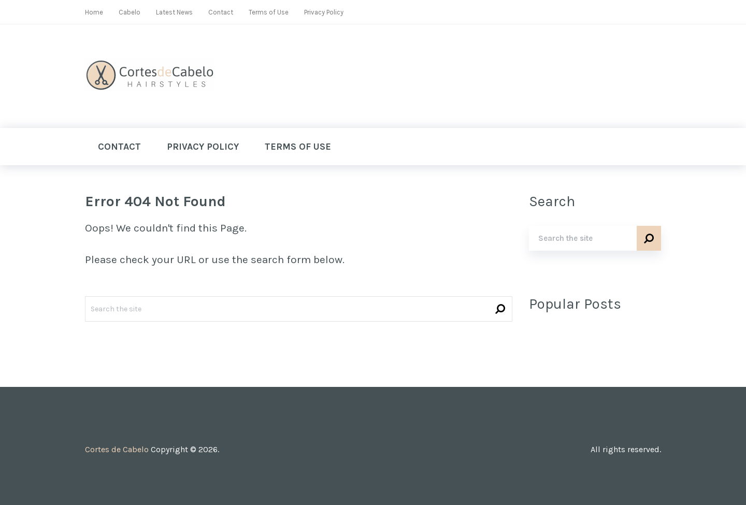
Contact (220, 12)
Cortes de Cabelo (117, 449)
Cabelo (129, 12)
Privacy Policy (323, 12)
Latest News (174, 12)
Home (94, 12)
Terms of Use (269, 12)
